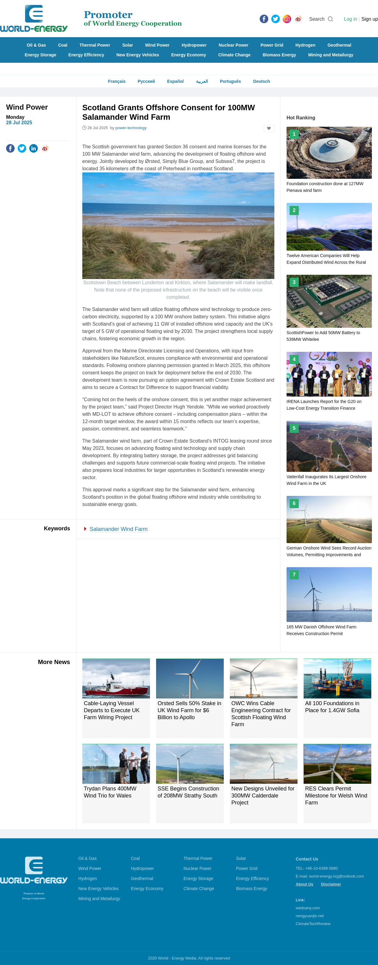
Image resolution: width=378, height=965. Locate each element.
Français (117, 81)
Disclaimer (331, 884)
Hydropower (194, 45)
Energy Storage (40, 54)
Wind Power (157, 45)
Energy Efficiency (86, 54)
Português (230, 81)
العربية (202, 81)
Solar (127, 45)
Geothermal (339, 45)
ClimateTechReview (313, 923)
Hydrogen (305, 45)
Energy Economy (188, 54)
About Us (304, 884)
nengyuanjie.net (310, 916)
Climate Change (234, 54)
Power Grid (272, 45)
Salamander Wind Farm (119, 529)
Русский (146, 81)
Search (317, 19)
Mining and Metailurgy (330, 54)
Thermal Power (95, 45)
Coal (62, 45)
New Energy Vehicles (137, 54)
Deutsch (261, 81)
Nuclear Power (233, 45)
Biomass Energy (279, 54)
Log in (350, 19)
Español (175, 81)
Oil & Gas (36, 45)
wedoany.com (308, 908)
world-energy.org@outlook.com (336, 876)
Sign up (370, 19)
